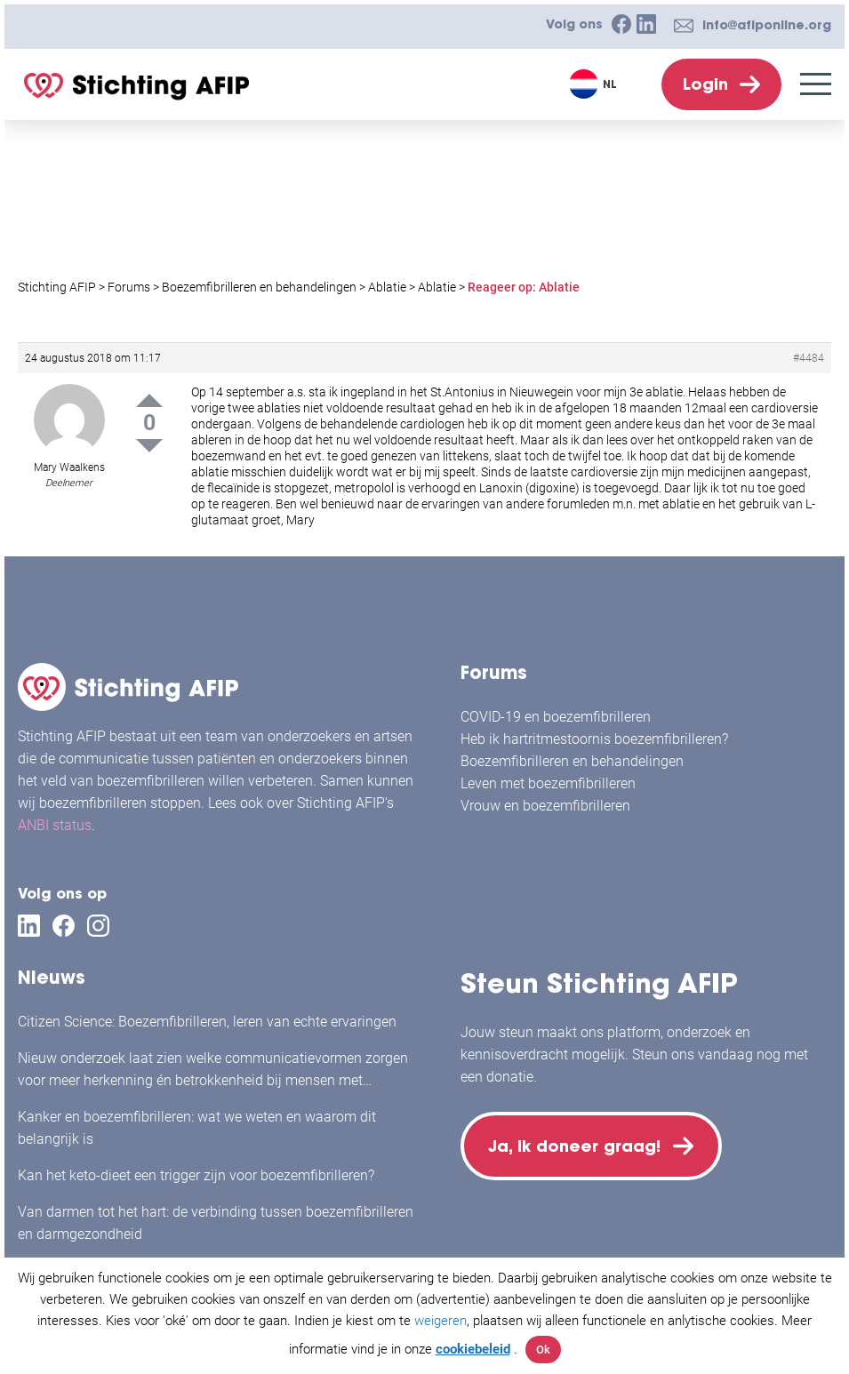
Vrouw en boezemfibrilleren (545, 805)
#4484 (808, 358)
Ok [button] (543, 1349)
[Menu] (815, 84)
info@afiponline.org (766, 25)
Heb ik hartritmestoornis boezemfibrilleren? (594, 739)
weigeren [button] (440, 1321)
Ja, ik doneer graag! (576, 1147)
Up (149, 400)
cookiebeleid (473, 1349)
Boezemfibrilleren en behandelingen (572, 761)
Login (705, 84)
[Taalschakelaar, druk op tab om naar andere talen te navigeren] (595, 84)
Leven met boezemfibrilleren (548, 783)
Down (149, 445)
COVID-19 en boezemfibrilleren (556, 716)
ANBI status (55, 825)
